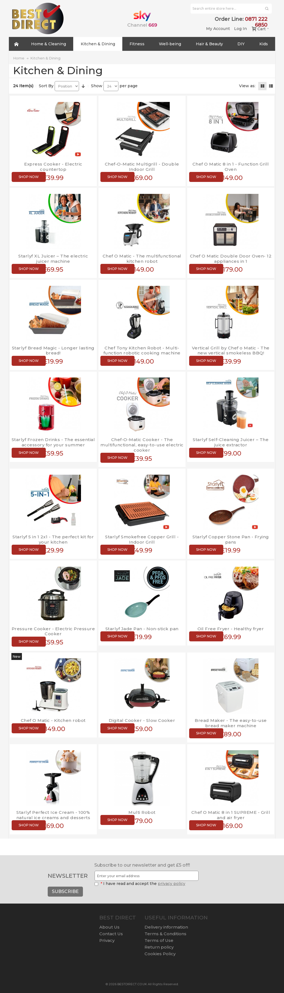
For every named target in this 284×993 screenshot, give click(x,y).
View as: (247, 85)
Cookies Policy (160, 953)
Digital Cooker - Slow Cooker (142, 720)
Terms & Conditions (165, 933)
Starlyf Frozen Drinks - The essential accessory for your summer (53, 442)
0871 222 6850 (256, 22)
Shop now (29, 177)
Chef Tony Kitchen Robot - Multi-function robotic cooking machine (142, 350)
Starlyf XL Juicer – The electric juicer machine (53, 258)
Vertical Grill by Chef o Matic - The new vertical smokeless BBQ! (231, 350)
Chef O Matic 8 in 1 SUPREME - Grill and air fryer (230, 815)
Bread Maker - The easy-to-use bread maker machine (231, 723)
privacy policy (171, 883)
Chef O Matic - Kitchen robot (53, 720)
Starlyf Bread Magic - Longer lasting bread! (53, 350)
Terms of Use (158, 940)
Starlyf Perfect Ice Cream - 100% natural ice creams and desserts (53, 815)
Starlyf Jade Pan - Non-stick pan (142, 628)
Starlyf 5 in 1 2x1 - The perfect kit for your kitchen (53, 539)
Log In (240, 28)
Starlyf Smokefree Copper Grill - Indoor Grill (142, 539)
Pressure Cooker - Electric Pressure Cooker (53, 631)
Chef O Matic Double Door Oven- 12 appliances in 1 (231, 258)
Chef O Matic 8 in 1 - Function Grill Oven (230, 166)
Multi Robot (142, 812)
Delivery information (166, 927)
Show (96, 85)
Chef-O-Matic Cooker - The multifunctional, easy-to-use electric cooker (142, 445)
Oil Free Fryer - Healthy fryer (230, 628)
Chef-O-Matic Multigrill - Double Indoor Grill (142, 166)
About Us (109, 927)
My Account (218, 28)
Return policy (159, 947)
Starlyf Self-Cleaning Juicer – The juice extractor (230, 442)
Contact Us (111, 933)
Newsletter (68, 875)
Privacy (107, 940)
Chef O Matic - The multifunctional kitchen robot (142, 258)
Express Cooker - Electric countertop (53, 166)
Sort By (46, 85)
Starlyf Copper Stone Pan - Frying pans (230, 539)
